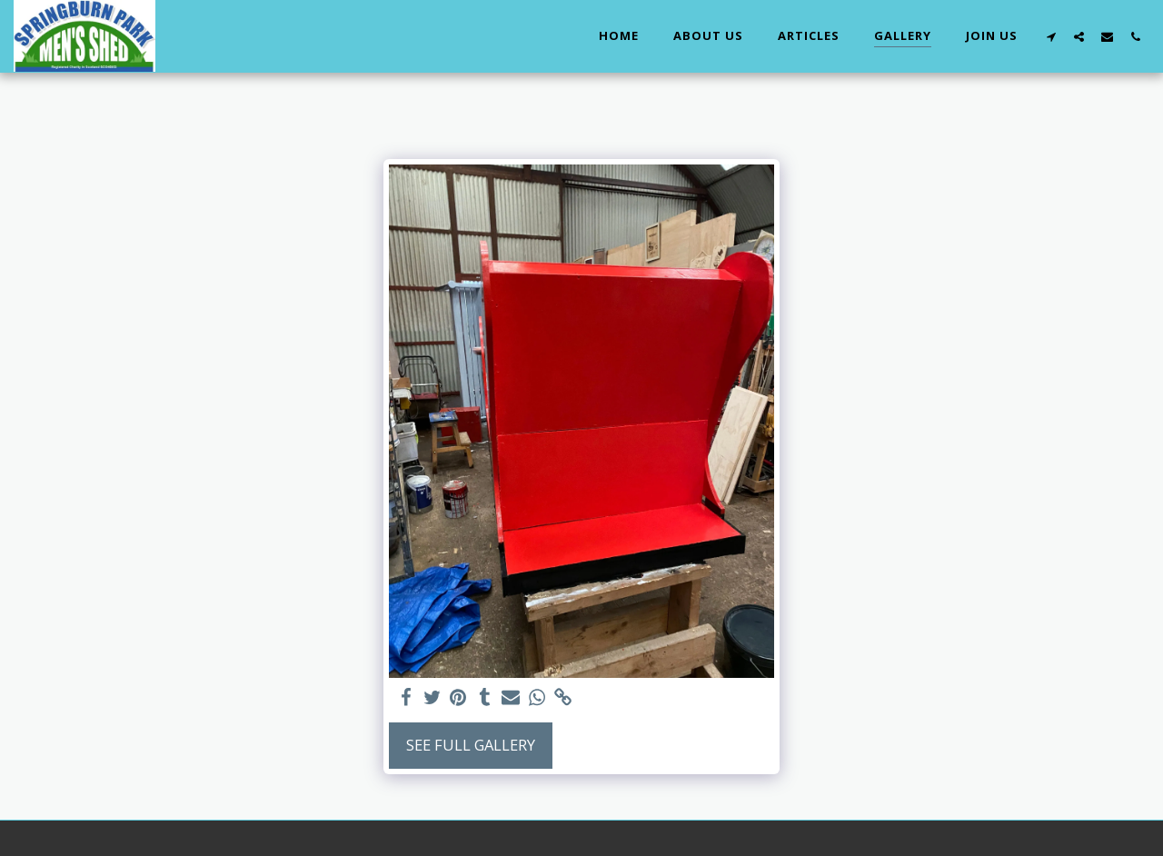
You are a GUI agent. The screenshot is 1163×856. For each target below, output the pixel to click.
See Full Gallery (470, 744)
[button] (1051, 36)
